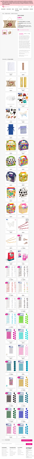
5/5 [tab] (28, 33)
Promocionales (26, 9)
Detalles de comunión (5, 448)
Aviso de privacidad (12, 453)
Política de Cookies (12, 454)
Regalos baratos (4, 453)
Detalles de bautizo (4, 451)
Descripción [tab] (21, 33)
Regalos (20, 9)
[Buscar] (24, 6)
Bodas (13, 9)
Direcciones (19, 453)
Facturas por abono (20, 452)
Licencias (31, 9)
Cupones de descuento (21, 454)
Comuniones (3, 9)
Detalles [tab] (25, 33)
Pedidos (19, 448)
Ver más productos (26, 440)
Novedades (17, 10)
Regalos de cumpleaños (5, 452)
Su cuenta (20, 447)
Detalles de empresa (4, 454)
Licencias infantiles (4, 455)
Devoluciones (19, 451)
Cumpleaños (9, 9)
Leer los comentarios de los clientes (23, 29)
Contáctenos (11, 455)
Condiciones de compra (13, 452)
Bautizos (16, 9)
